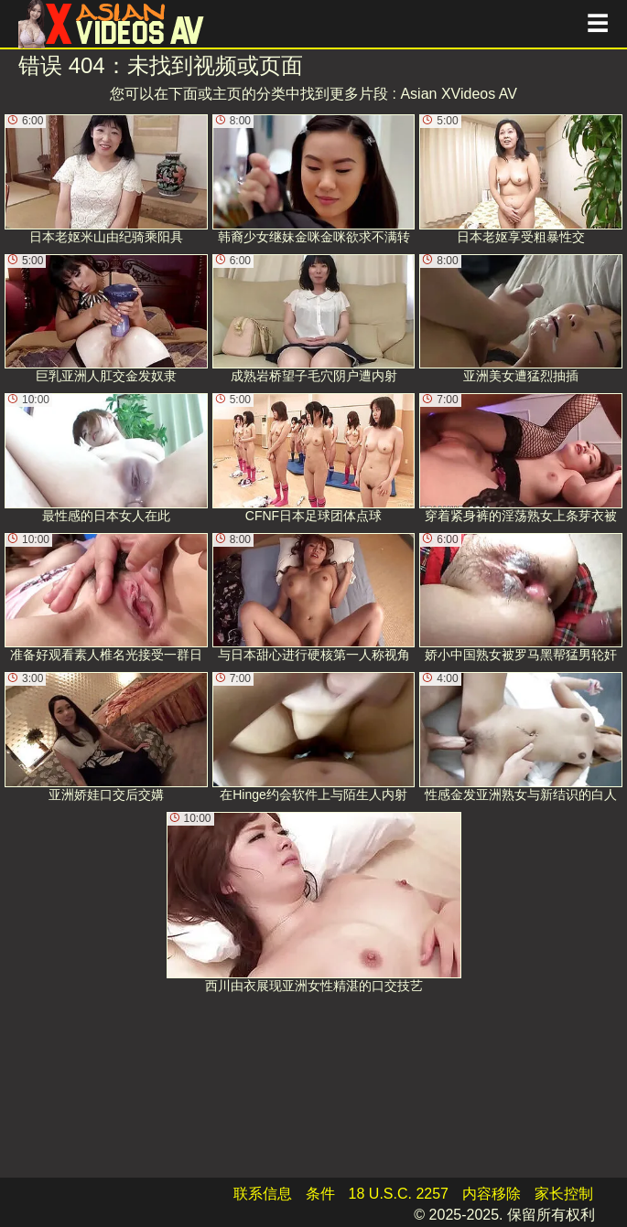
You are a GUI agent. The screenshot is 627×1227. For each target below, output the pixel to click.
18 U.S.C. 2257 (399, 1193)
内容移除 (491, 1193)
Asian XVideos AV (458, 93)
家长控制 (564, 1193)
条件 (320, 1193)
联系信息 (262, 1193)
